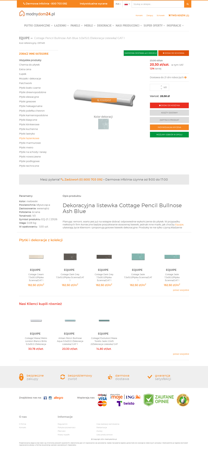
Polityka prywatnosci (66, 427)
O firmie (22, 424)
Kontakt (139, 15)
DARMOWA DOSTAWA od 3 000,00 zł (141, 53)
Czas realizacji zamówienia (107, 424)
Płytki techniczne (29, 165)
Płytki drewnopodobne (32, 92)
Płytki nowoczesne (30, 156)
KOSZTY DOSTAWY (169, 113)
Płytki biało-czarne (30, 87)
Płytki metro (26, 147)
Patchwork (25, 83)
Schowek (161, 15)
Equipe (179, 224)
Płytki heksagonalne (30, 106)
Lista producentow (104, 435)
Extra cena (25, 69)
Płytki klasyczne (28, 119)
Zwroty (99, 431)
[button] (38, 26)
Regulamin (63, 424)
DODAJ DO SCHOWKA (173, 53)
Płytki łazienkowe (29, 138)
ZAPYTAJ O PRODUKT (169, 120)
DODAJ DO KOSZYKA (169, 105)
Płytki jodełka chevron (32, 110)
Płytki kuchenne (28, 129)
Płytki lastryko (27, 133)
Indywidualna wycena (93, 3)
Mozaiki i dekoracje (30, 78)
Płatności (62, 431)
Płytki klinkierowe (29, 124)
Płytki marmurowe (30, 143)
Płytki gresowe (27, 101)
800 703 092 (59, 3)
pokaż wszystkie (181, 290)
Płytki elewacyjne (29, 96)
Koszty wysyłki (64, 435)
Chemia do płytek (29, 64)
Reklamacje (101, 427)
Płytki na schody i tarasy (33, 152)
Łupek (22, 74)
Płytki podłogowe (29, 161)
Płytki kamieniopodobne (33, 115)
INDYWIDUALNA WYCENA (169, 127)
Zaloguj (149, 15)
